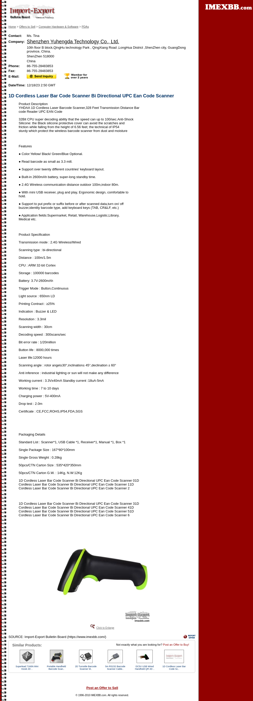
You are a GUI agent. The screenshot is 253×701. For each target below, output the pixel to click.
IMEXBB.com (98, 695)
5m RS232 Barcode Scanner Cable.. (115, 667)
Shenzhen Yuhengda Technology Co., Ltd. (73, 41)
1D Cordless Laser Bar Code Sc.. (174, 667)
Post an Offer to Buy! (176, 644)
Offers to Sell (27, 26)
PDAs (85, 26)
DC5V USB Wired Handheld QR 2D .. (144, 667)
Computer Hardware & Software (59, 26)
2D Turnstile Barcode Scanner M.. (85, 667)
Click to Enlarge (105, 627)
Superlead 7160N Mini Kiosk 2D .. (27, 667)
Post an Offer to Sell (102, 688)
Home (12, 26)
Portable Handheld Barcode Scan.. (56, 667)
